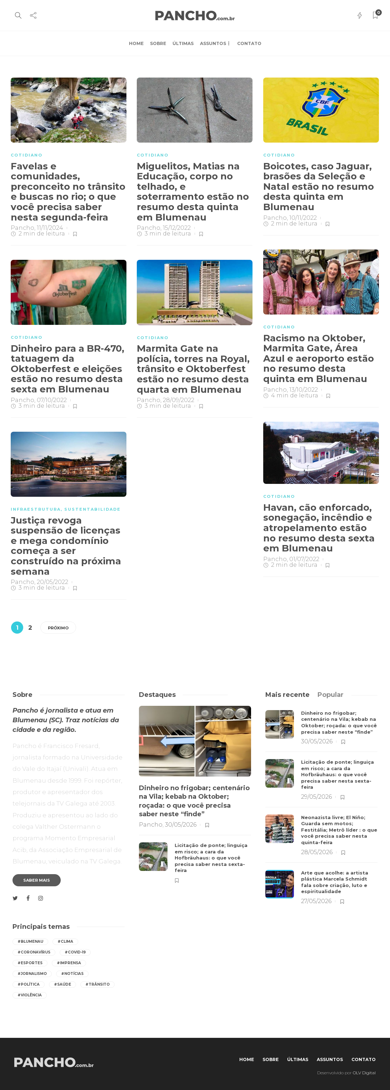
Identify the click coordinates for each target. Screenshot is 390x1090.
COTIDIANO (26, 155)
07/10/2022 (52, 400)
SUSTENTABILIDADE (92, 509)
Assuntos (213, 43)
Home (136, 43)
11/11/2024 (50, 227)
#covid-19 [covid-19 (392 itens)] (75, 952)
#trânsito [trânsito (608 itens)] (97, 984)
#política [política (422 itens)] (29, 984)
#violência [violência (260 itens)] (30, 995)
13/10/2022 (303, 389)
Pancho (22, 227)
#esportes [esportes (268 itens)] (30, 963)
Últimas (183, 43)
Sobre (158, 43)
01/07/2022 (304, 559)
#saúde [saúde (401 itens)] (62, 984)
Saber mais (36, 880)
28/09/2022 (178, 400)
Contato (249, 43)
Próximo (58, 627)
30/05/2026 (180, 824)
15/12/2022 (177, 227)
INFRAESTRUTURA (36, 509)
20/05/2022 (52, 582)
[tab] (287, 695)
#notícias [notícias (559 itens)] (72, 973)
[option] (195, 794)
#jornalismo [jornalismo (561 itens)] (32, 973)
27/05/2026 (316, 901)
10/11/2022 (303, 217)
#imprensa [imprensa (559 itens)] (69, 963)
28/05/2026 (316, 852)
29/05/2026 (316, 796)
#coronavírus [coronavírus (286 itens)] (34, 952)
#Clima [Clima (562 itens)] (65, 941)
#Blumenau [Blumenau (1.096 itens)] (30, 941)
